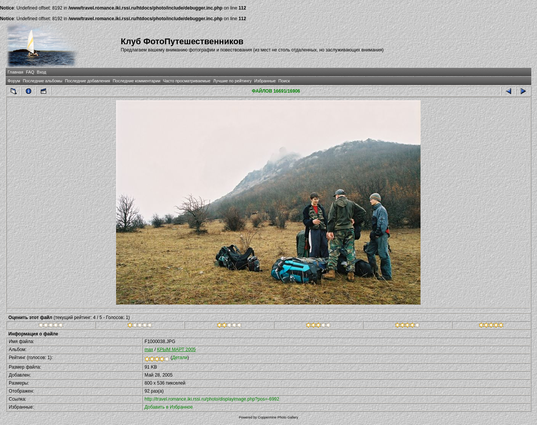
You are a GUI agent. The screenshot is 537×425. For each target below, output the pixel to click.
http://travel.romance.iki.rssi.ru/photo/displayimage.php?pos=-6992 (212, 399)
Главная (15, 72)
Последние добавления (87, 81)
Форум (14, 81)
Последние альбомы (42, 81)
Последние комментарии (136, 81)
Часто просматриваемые (186, 81)
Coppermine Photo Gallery (278, 417)
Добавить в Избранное (169, 407)
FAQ (30, 72)
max (149, 349)
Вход (41, 72)
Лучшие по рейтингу (232, 81)
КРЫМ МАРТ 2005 (176, 349)
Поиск (284, 81)
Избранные (265, 81)
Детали (179, 357)
